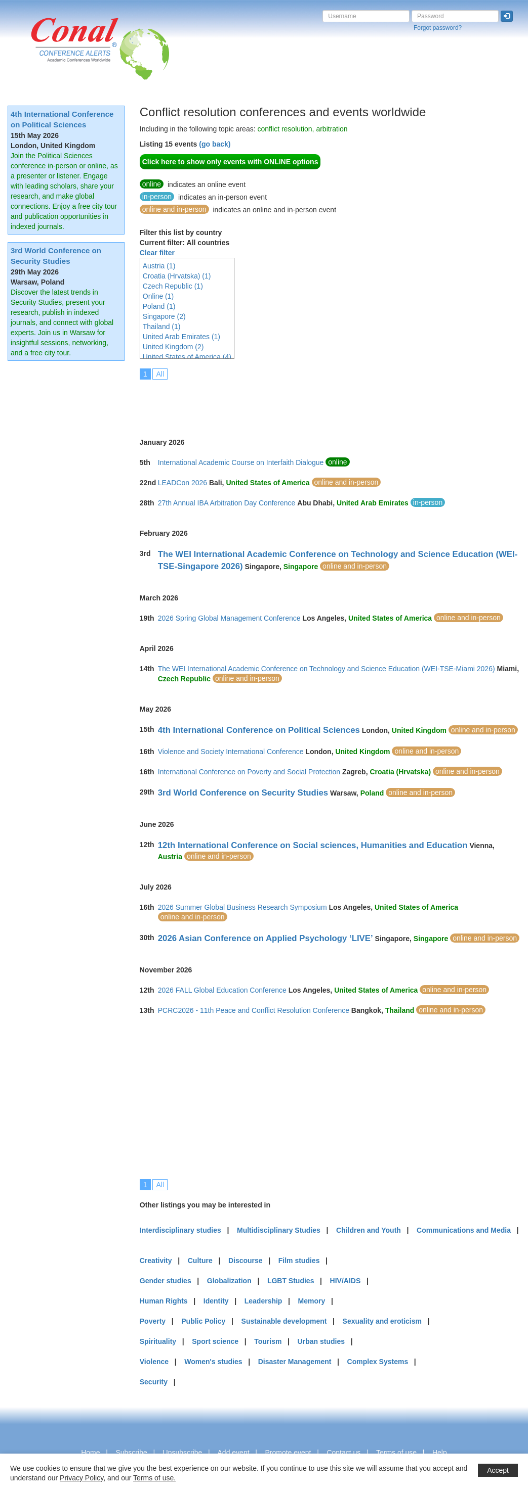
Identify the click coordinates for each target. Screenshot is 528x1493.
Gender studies (165, 1281)
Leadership (263, 1301)
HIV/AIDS (345, 1281)
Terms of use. (154, 1478)
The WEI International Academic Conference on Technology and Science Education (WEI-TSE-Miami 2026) (326, 669)
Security (154, 1382)
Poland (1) (159, 306)
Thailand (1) (162, 326)
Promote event (288, 1453)
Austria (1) (159, 266)
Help (439, 1453)
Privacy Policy (81, 1478)
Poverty (153, 1321)
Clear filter (157, 253)
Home (90, 1453)
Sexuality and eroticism (382, 1321)
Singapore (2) (164, 316)
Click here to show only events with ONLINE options (230, 162)
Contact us (343, 1453)
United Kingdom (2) (173, 347)
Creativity (156, 1260)
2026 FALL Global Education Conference (222, 990)
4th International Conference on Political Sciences (259, 730)
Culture (200, 1260)
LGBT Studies (290, 1281)
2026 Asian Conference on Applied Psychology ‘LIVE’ (265, 938)
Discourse (245, 1260)
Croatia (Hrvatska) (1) (177, 276)
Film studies (299, 1260)
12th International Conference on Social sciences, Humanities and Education (313, 845)
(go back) (214, 144)
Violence (154, 1362)
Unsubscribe (182, 1453)
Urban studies (321, 1341)
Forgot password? (438, 27)
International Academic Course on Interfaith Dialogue (241, 462)
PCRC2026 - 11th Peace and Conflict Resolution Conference (253, 1010)
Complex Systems (378, 1362)
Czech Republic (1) (173, 286)
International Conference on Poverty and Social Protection (249, 772)
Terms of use (396, 1453)
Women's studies (213, 1362)
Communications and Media (464, 1230)
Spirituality (158, 1341)
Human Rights (164, 1301)
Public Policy (203, 1321)
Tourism (267, 1341)
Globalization (229, 1281)
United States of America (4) (187, 357)
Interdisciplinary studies (180, 1230)
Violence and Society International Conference (231, 752)
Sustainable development (284, 1321)
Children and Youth (368, 1230)
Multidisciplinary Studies (278, 1230)
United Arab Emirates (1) (181, 337)
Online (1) (158, 296)
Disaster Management (295, 1362)
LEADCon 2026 (182, 483)
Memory (312, 1301)
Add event (234, 1453)
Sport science (215, 1341)
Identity (216, 1301)
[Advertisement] (324, 402)
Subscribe (131, 1453)
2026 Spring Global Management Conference (229, 618)
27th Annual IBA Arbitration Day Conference (227, 503)
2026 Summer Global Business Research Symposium (242, 907)
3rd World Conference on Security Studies (243, 793)
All (160, 374)
